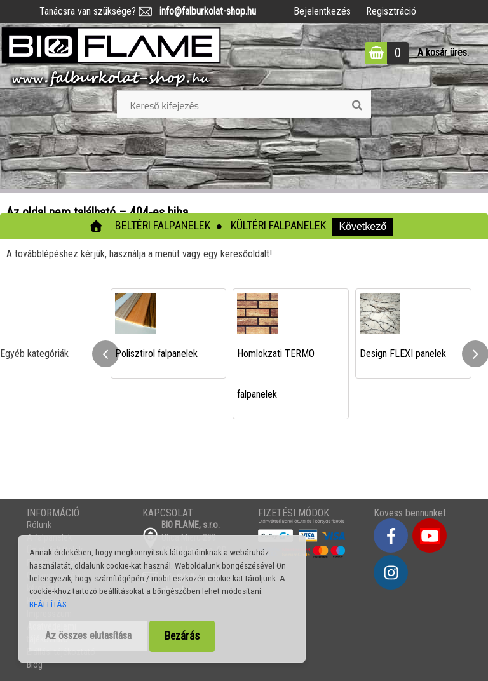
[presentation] (105, 353)
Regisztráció (391, 11)
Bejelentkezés (322, 11)
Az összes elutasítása (88, 636)
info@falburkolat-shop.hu (204, 11)
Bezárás (182, 636)
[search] (357, 105)
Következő (362, 226)
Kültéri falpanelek (278, 225)
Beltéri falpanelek (162, 225)
